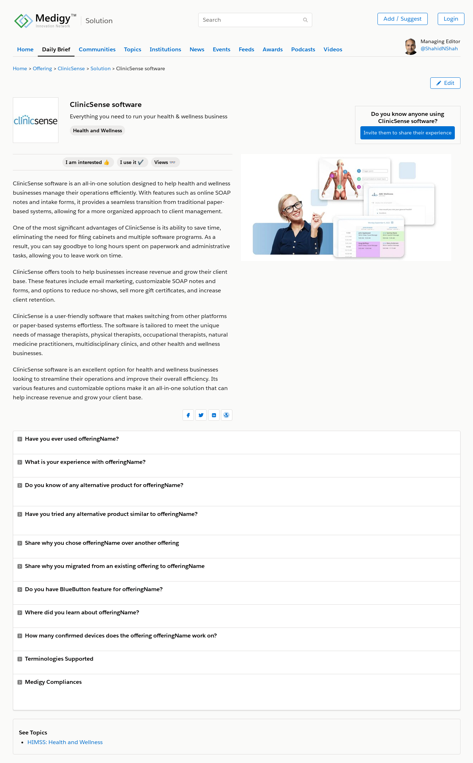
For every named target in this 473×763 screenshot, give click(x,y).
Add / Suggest (403, 18)
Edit (445, 83)
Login (451, 18)
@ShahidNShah (439, 48)
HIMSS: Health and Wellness (65, 742)
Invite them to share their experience (408, 132)
